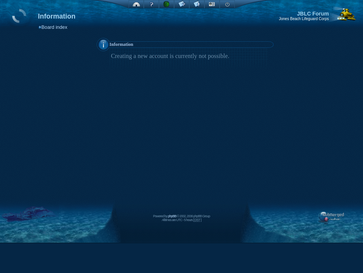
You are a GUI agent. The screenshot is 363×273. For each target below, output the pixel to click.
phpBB (172, 216)
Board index (54, 27)
